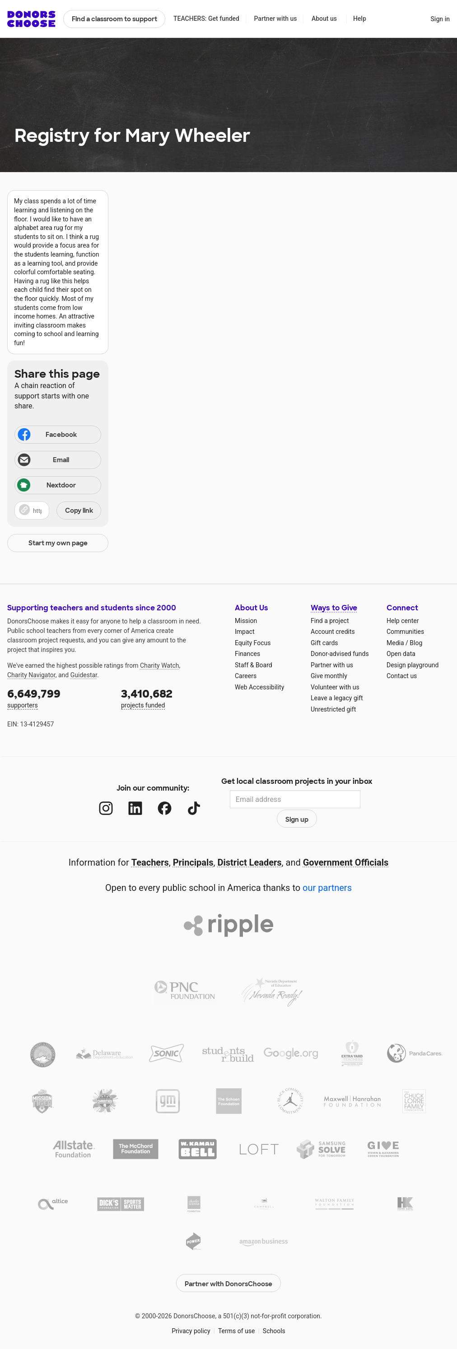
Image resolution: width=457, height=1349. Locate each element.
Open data (401, 653)
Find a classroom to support (114, 19)
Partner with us (275, 18)
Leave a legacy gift (337, 698)
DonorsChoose (31, 19)
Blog (416, 642)
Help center (403, 620)
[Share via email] (57, 460)
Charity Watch (159, 665)
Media (395, 642)
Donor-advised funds (340, 653)
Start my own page (58, 543)
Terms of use (236, 1312)
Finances (247, 653)
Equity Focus (252, 642)
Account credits (333, 631)
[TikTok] (185, 799)
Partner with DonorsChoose (228, 1264)
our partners (327, 870)
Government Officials (346, 845)
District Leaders (250, 845)
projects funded (171, 697)
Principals (193, 845)
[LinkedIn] (126, 799)
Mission (246, 620)
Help (359, 18)
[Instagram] (97, 799)
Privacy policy (191, 1312)
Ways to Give (334, 608)
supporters (57, 697)
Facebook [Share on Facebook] (46, 435)
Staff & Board (253, 665)
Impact (244, 631)
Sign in (440, 19)
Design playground (412, 665)
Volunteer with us (335, 687)
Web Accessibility (259, 687)
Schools (274, 1312)
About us (324, 18)
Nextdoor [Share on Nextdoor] (46, 485)
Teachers (150, 845)
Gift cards (324, 642)
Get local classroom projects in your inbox (297, 782)
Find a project (330, 620)
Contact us (402, 675)
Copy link (79, 510)
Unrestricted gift (333, 709)
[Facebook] (155, 799)
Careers (245, 675)
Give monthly (329, 675)
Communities (405, 631)
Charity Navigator (31, 675)
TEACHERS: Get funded (206, 18)
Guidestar (83, 675)
